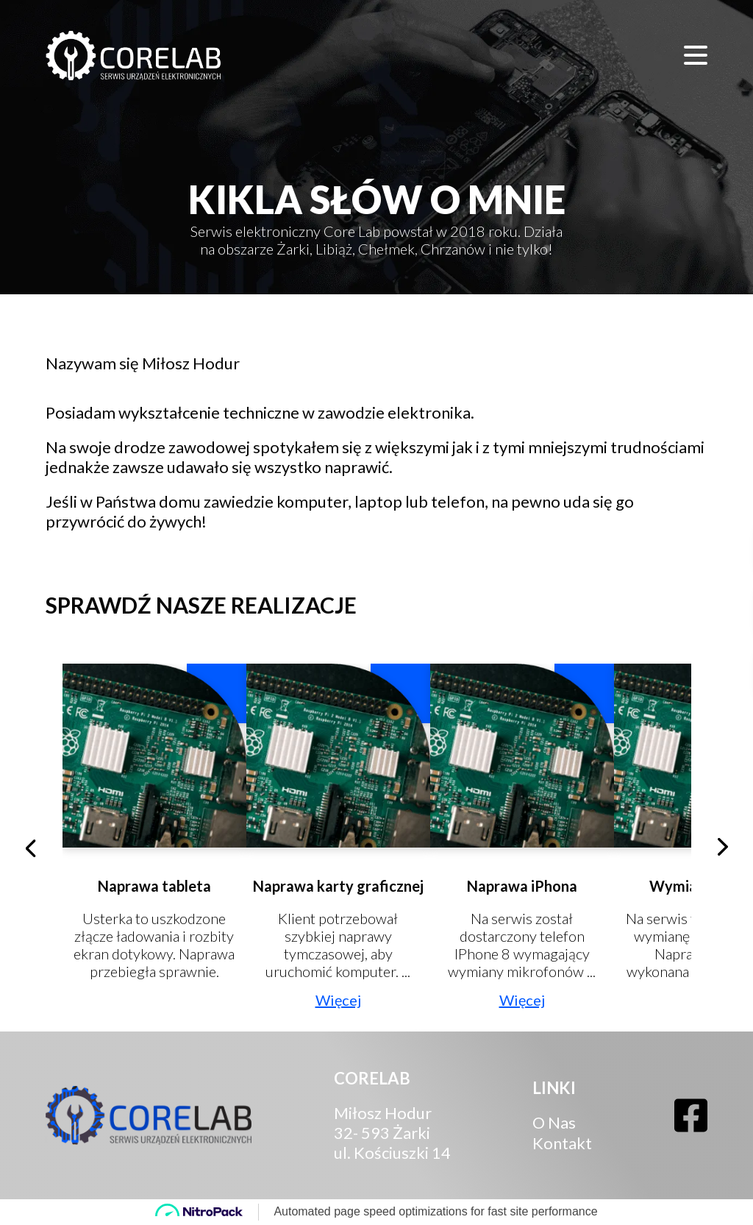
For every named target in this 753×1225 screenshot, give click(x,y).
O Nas (554, 1122)
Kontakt (562, 1143)
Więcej (338, 1000)
